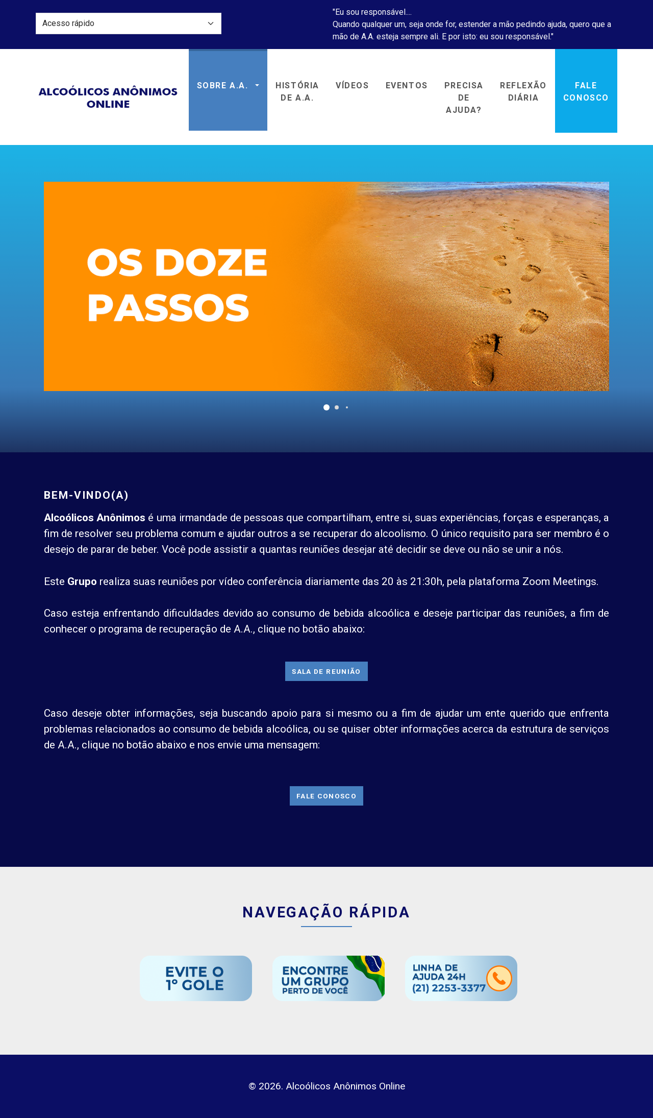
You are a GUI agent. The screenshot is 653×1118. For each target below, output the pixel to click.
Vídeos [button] (352, 85)
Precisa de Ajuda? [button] (464, 98)
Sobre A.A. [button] (224, 85)
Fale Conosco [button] (586, 92)
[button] (326, 407)
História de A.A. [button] (297, 92)
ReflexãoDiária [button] (523, 92)
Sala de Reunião (326, 671)
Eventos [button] (407, 85)
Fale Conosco (326, 796)
